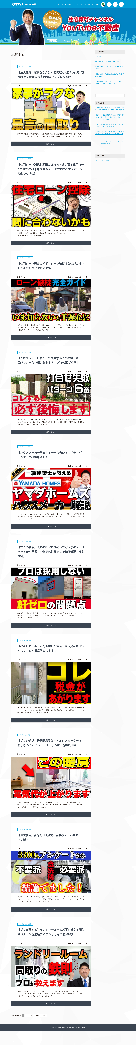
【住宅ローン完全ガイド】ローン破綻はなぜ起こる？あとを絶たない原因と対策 (109, 125)
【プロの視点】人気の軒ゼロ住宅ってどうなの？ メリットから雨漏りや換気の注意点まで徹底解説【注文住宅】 (49, 556)
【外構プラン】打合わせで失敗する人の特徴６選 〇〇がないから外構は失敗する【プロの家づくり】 (50, 362)
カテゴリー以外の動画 (102, 160)
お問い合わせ (96, 4)
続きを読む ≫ (51, 144)
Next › (38, 1029)
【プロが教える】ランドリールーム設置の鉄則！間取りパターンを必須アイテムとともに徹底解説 (49, 943)
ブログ (82, 4)
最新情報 (69, 4)
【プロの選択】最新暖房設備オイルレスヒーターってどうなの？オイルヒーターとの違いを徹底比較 (49, 749)
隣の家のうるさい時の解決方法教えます (107, 61)
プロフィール (62, 4)
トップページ (99, 56)
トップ (54, 4)
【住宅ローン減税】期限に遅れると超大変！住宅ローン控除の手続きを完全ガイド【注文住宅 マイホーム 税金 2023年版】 (51, 169)
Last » (44, 1029)
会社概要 (87, 4)
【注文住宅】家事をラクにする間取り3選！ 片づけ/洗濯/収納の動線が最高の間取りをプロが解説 (109, 108)
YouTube (76, 4)
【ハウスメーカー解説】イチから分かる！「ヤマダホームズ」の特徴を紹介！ (109, 142)
